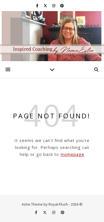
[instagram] (54, 5)
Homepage (72, 154)
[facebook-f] (37, 5)
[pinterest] (62, 5)
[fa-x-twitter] (46, 5)
